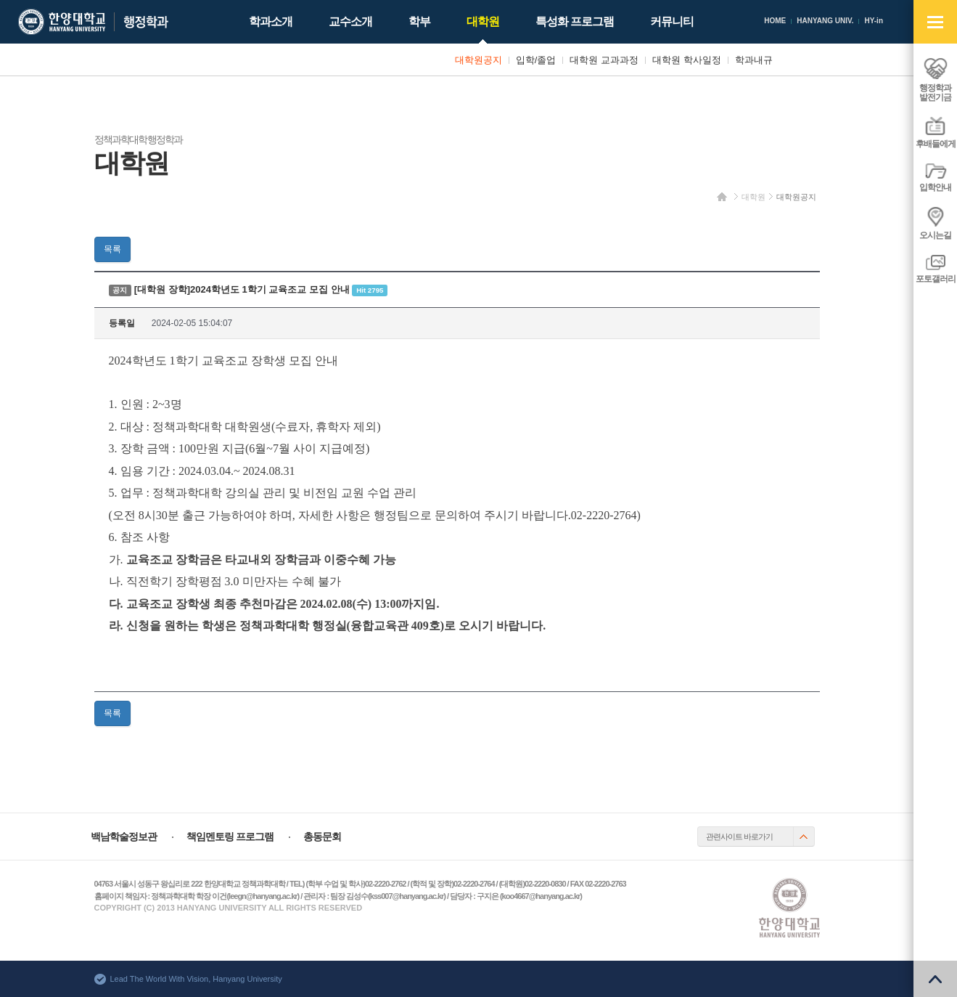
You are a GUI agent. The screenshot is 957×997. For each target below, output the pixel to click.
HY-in (873, 21)
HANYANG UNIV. (825, 21)
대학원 (753, 196)
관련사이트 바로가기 (739, 836)
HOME (775, 21)
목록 (112, 249)
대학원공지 (796, 196)
